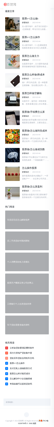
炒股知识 (25, 23)
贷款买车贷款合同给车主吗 (22, 358)
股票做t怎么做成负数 (33, 149)
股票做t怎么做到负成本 (34, 130)
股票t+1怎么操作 (31, 37)
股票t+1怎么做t (30, 18)
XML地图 (32, 423)
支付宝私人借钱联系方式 (21, 368)
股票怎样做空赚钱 (32, 93)
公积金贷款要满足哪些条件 (22, 348)
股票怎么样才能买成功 (20, 374)
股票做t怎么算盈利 (32, 186)
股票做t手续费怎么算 (33, 112)
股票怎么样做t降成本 (33, 74)
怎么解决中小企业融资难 (21, 379)
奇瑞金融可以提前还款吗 (21, 384)
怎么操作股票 (29, 168)
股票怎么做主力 (30, 56)
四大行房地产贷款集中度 (21, 353)
